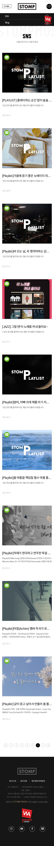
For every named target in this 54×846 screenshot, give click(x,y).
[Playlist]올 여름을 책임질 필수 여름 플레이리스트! (27, 478)
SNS (7, 16)
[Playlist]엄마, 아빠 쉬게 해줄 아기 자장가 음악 (27, 402)
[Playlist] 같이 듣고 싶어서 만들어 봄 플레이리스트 (27, 704)
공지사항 (23, 781)
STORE (7, 6)
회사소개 (12, 781)
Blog (7, 22)
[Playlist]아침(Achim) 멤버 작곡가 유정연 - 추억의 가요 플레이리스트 (27, 629)
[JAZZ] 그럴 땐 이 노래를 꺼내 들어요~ (25, 327)
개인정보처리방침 (38, 781)
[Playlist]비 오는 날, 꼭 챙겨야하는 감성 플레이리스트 (27, 251)
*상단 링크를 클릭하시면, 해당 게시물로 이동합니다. (23, 105)
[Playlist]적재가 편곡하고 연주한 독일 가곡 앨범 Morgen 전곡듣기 (27, 553)
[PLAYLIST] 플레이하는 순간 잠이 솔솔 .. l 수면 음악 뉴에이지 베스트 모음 (27, 100)
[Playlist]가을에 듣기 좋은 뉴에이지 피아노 (27, 176)
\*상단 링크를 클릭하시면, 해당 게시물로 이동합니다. (23, 332)
